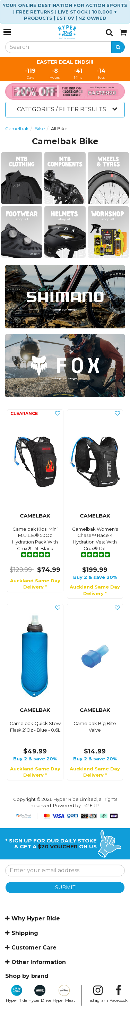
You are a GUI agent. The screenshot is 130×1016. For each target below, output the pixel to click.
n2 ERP (91, 805)
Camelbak (17, 128)
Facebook (119, 994)
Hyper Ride (16, 994)
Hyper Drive (39, 994)
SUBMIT (65, 887)
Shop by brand (27, 976)
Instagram (97, 994)
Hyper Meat (64, 994)
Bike (40, 128)
